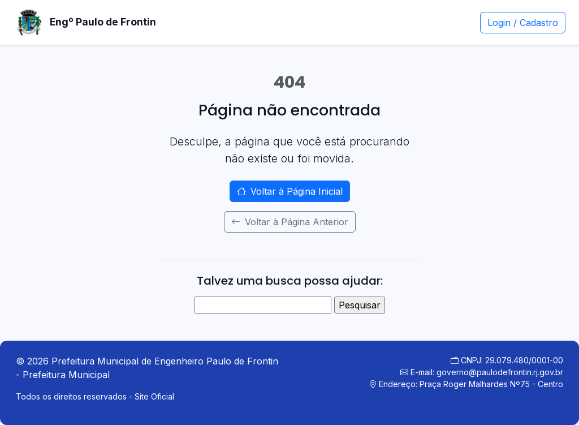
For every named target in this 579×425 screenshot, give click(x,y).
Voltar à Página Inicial (290, 191)
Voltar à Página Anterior (289, 221)
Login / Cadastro (522, 22)
